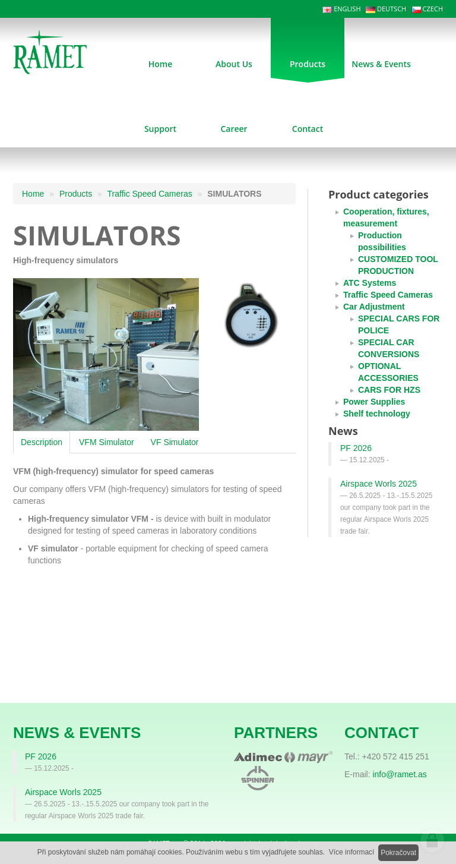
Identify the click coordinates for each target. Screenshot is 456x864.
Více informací (352, 852)
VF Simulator (175, 442)
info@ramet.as (399, 774)
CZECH (427, 8)
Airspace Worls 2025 (378, 483)
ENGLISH (341, 8)
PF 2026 (356, 448)
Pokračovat (398, 853)
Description (41, 442)
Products (75, 193)
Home (33, 193)
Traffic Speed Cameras (149, 193)
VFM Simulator (106, 442)
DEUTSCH (386, 8)
